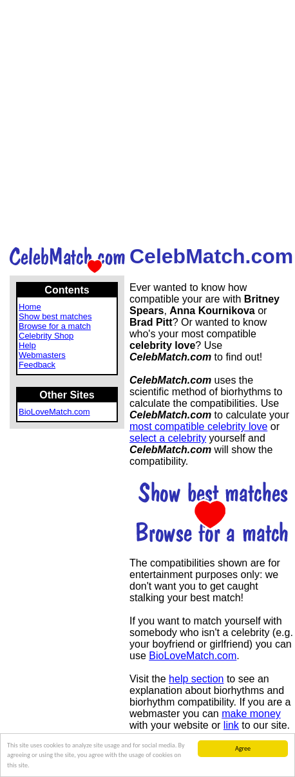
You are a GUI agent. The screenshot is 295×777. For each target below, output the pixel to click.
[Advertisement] (145, 122)
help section (196, 678)
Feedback (37, 365)
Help (27, 345)
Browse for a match (55, 326)
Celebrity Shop (46, 336)
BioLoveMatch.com (54, 412)
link (231, 725)
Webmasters (42, 355)
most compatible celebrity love (198, 426)
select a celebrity (167, 438)
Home (30, 307)
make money (251, 713)
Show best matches (55, 316)
